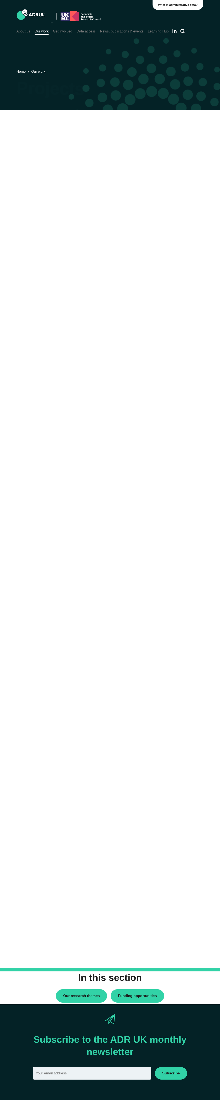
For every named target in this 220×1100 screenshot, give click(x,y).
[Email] (92, 1073)
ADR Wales (165, 250)
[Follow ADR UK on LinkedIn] (174, 31)
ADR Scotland (167, 235)
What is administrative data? (178, 4)
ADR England (166, 220)
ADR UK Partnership (171, 242)
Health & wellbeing (170, 376)
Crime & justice (167, 356)
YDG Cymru (165, 269)
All (158, 324)
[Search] (182, 31)
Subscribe (171, 1073)
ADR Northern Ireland (172, 228)
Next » (136, 137)
